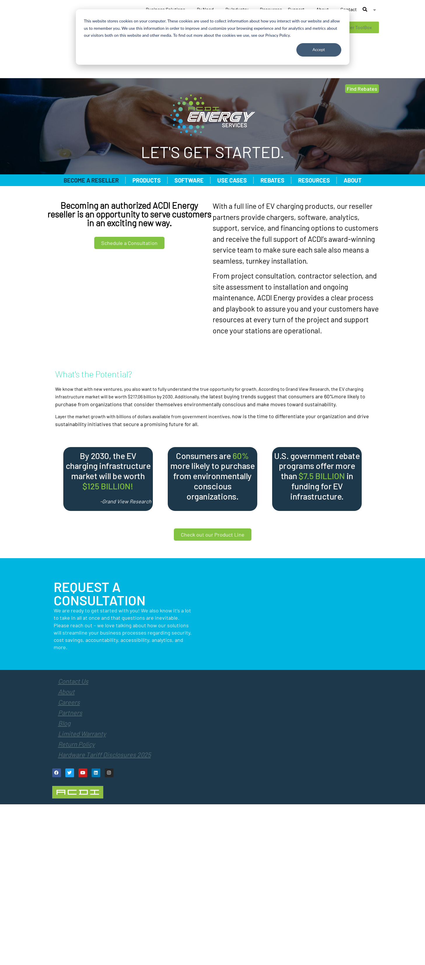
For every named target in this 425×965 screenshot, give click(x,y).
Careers (69, 702)
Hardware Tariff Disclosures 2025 (104, 754)
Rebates (272, 180)
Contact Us (73, 681)
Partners (70, 712)
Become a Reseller (91, 180)
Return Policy (76, 744)
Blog (64, 723)
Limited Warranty (82, 733)
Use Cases (232, 180)
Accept (318, 49)
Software (189, 180)
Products (146, 180)
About (353, 180)
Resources (314, 180)
